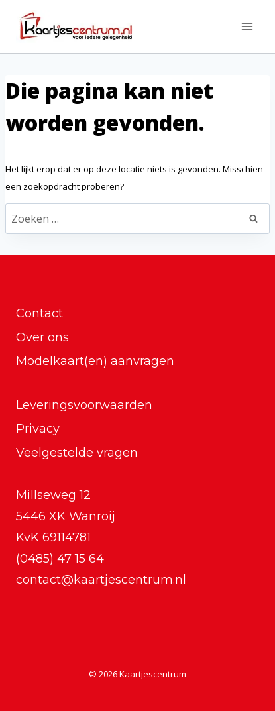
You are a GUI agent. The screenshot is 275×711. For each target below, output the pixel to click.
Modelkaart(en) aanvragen (95, 361)
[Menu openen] (247, 26)
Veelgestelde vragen (77, 452)
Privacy (38, 428)
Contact (39, 313)
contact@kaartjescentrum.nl (101, 580)
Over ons (42, 337)
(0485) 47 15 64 (60, 558)
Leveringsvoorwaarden (84, 405)
